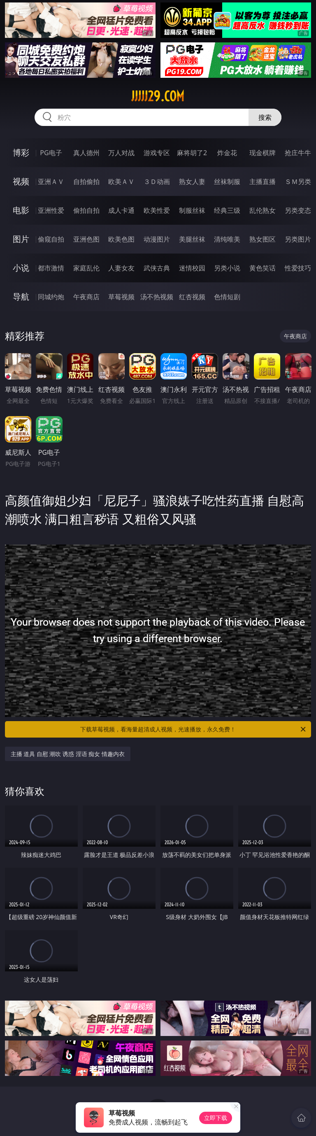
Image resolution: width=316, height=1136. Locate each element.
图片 (21, 238)
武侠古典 (157, 267)
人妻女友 (121, 267)
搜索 (265, 117)
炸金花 (227, 152)
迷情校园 (192, 267)
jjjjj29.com (157, 96)
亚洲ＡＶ (51, 181)
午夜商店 (86, 296)
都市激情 (51, 267)
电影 (21, 210)
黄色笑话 (262, 267)
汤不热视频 (156, 296)
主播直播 (262, 181)
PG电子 (51, 152)
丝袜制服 (227, 181)
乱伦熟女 (262, 210)
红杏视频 (192, 296)
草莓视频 (121, 296)
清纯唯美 (227, 239)
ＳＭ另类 (298, 181)
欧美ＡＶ (121, 181)
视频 (21, 181)
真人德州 (86, 152)
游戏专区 (157, 152)
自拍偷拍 (86, 181)
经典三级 (227, 210)
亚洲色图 (86, 239)
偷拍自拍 (86, 210)
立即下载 (215, 1118)
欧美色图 (121, 239)
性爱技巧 (298, 267)
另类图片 (298, 239)
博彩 (21, 152)
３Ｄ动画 (157, 181)
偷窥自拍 (51, 239)
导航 (21, 296)
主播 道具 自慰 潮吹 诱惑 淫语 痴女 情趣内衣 (68, 754)
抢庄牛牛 (298, 152)
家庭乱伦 (86, 267)
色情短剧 (227, 296)
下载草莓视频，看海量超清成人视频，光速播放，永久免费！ (193, 729)
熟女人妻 (192, 181)
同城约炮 (51, 296)
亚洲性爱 (51, 210)
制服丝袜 (192, 210)
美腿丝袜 (192, 239)
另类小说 (227, 267)
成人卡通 (121, 210)
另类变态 (298, 210)
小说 (21, 267)
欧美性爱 (157, 210)
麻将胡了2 (192, 152)
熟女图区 (262, 239)
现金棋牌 (262, 152)
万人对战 (121, 152)
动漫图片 (157, 239)
